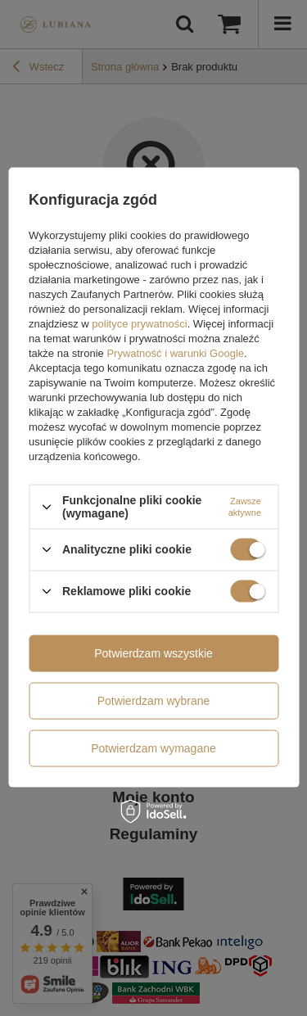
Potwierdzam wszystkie (153, 653)
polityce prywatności (139, 324)
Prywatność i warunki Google (175, 353)
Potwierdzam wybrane (153, 700)
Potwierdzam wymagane (153, 748)
